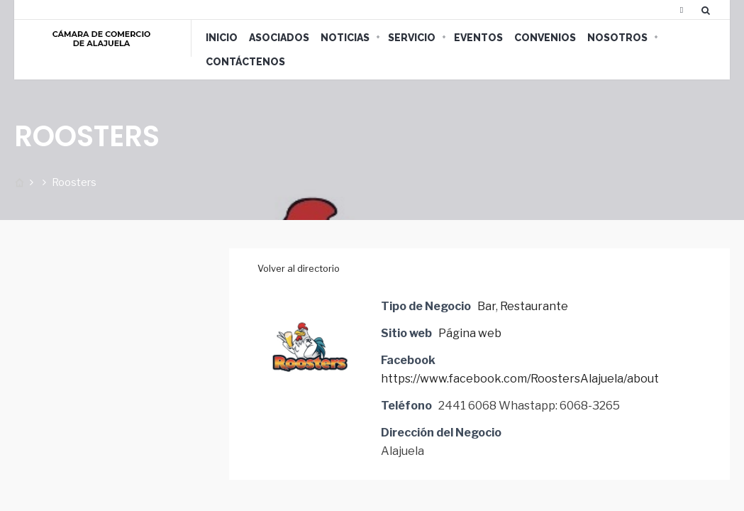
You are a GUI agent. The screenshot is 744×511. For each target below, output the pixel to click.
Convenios (545, 37)
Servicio (411, 37)
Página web (469, 333)
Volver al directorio (298, 268)
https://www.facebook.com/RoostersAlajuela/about (520, 378)
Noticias (345, 37)
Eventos (478, 37)
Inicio (222, 37)
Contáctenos (245, 61)
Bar (486, 306)
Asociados (279, 37)
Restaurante (534, 306)
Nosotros (617, 37)
